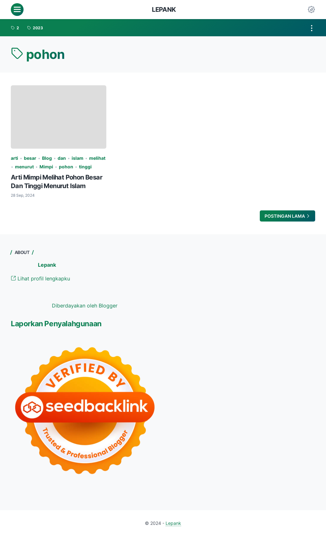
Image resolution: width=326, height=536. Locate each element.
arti (14, 158)
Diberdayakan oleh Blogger (84, 305)
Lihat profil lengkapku (40, 278)
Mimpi (46, 166)
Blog (47, 158)
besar (30, 158)
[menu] (17, 9)
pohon (66, 166)
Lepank (164, 9)
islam (77, 158)
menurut (24, 166)
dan (62, 158)
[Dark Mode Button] (311, 9)
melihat (97, 158)
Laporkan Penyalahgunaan (56, 323)
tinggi (85, 166)
